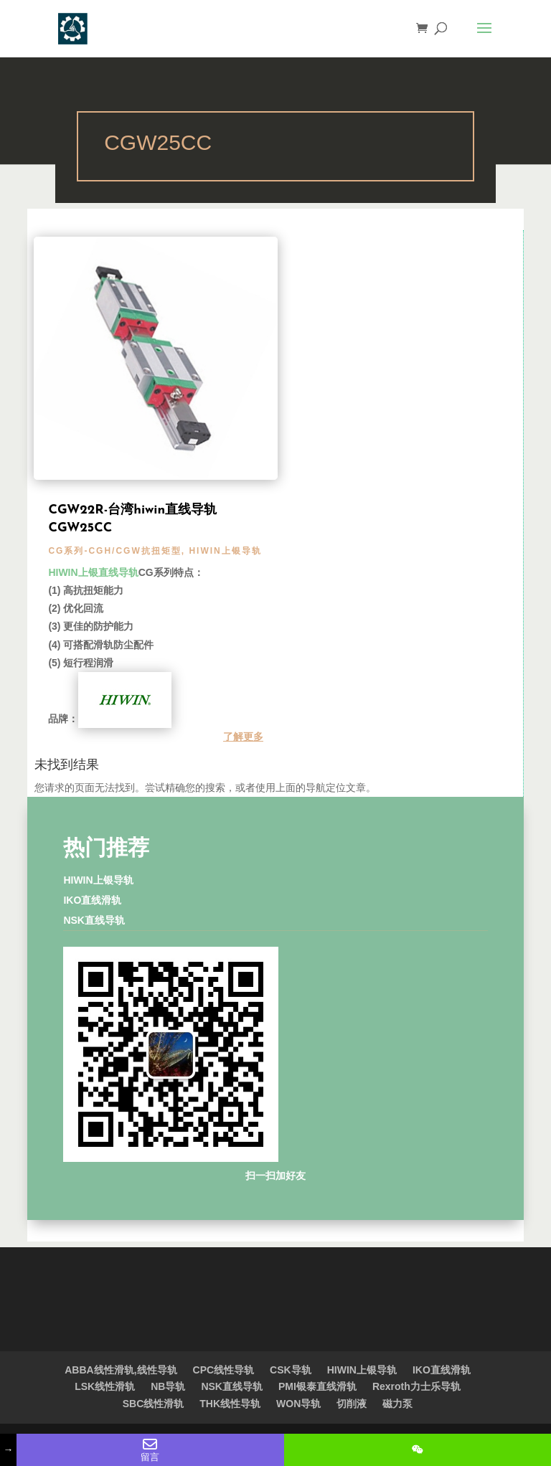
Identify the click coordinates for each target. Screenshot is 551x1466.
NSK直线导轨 (94, 920)
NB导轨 (168, 1386)
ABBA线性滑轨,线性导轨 (120, 1370)
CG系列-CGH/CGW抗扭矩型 (114, 551)
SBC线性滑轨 (153, 1403)
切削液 (351, 1403)
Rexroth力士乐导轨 (416, 1386)
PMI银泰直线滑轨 (317, 1386)
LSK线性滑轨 (105, 1386)
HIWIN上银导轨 (225, 551)
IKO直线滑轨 (92, 900)
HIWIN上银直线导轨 (93, 572)
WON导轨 (298, 1403)
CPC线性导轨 (224, 1370)
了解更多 (243, 736)
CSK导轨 (290, 1370)
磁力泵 (397, 1403)
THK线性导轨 (229, 1403)
